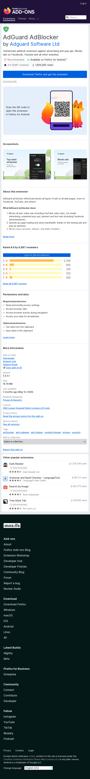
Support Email (10, 364)
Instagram (10, 716)
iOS (6, 621)
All (5, 637)
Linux (7, 632)
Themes (22, 18)
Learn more (9, 337)
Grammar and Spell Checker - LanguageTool (34, 477)
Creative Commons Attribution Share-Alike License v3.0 (31, 759)
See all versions (11, 424)
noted (32, 756)
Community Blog (14, 572)
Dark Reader (16, 463)
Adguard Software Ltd (35, 44)
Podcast (9, 738)
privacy (66, 432)
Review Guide (12, 588)
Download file (10, 81)
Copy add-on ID (12, 367)
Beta (6, 658)
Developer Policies (15, 566)
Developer (10, 701)
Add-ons (9, 538)
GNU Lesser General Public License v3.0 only (26, 408)
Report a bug (12, 583)
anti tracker (37, 432)
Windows (9, 609)
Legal (31, 750)
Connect (9, 689)
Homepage (8, 358)
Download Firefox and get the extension (45, 74)
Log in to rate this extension (36, 255)
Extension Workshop (16, 555)
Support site (9, 361)
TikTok (8, 727)
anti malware (22, 432)
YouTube (9, 722)
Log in (83, 3)
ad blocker (8, 432)
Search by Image (18, 486)
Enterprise (10, 674)
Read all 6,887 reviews (15, 283)
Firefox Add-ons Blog (17, 549)
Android (9, 626)
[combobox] (75, 17)
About (7, 544)
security (76, 432)
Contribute (10, 695)
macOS (8, 615)
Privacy (7, 750)
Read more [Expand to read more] (8, 236)
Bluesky (8, 733)
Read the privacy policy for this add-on (23, 416)
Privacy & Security (12, 400)
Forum (7, 577)
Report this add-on (13, 449)
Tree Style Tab (17, 500)
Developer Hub (13, 561)
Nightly (8, 653)
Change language (12, 768)
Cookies (19, 750)
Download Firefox (15, 604)
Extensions (9, 18)
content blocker (53, 432)
